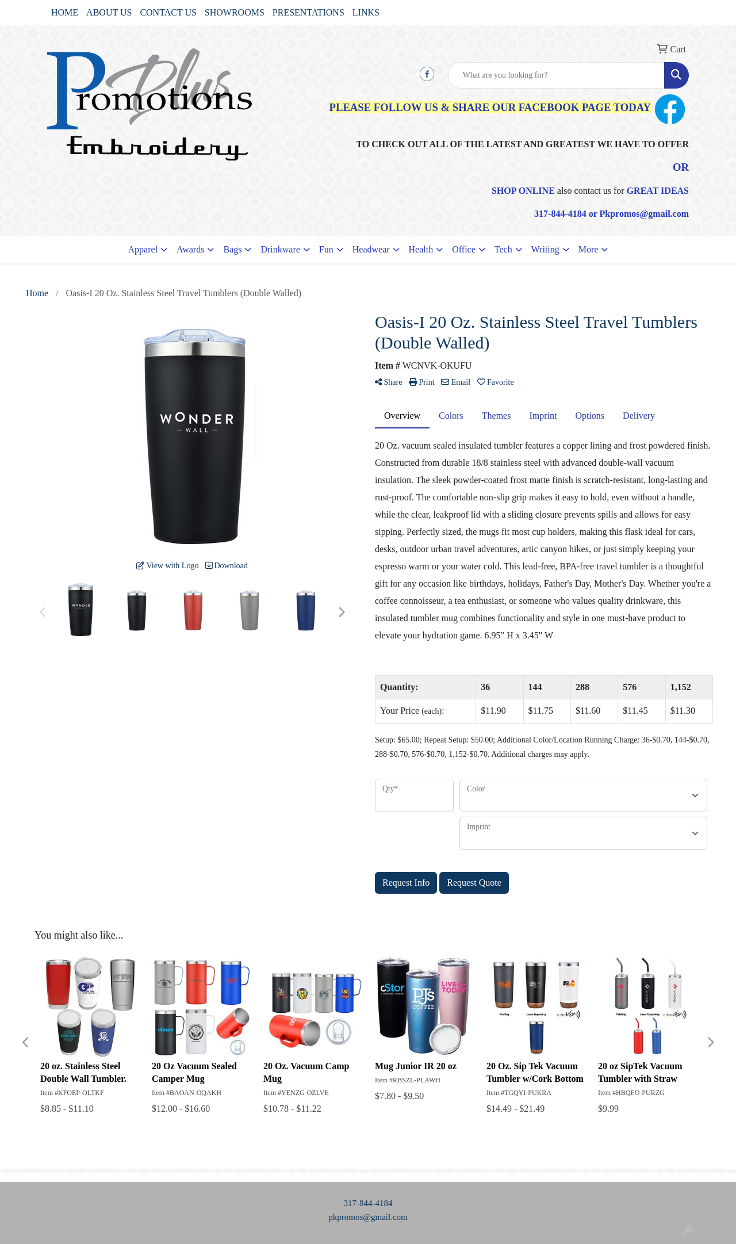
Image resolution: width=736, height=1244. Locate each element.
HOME (64, 12)
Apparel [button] (143, 249)
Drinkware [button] (280, 249)
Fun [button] (326, 249)
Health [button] (421, 249)
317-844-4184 (368, 1203)
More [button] (588, 249)
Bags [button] (232, 249)
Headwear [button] (371, 249)
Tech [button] (503, 249)
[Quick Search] (556, 75)
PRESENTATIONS (308, 12)
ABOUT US (109, 12)
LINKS (365, 12)
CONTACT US (168, 12)
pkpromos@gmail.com (368, 1217)
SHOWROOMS (234, 12)
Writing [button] (545, 249)
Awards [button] (190, 249)
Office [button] (464, 249)
